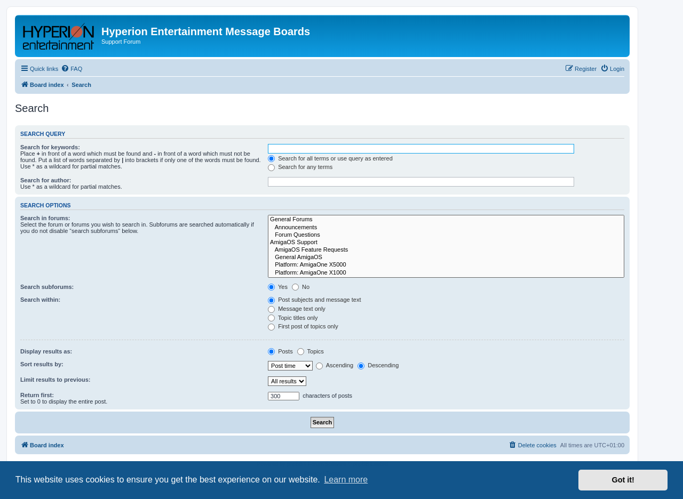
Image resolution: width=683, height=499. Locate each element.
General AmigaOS (446, 257)
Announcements (446, 227)
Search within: (40, 299)
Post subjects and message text (314, 299)
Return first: (37, 395)
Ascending (334, 365)
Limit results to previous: (55, 379)
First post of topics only (303, 326)
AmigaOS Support (446, 242)
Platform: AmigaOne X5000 (446, 265)
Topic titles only (292, 318)
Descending (378, 365)
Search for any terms (300, 167)
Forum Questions (446, 235)
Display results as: (46, 351)
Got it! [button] (623, 480)
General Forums (446, 219)
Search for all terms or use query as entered (330, 158)
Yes (278, 287)
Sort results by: (41, 364)
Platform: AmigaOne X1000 (446, 273)
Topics (310, 351)
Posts (280, 351)
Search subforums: (47, 287)
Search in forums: (45, 218)
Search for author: (45, 180)
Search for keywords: (50, 147)
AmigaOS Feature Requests (446, 250)
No (300, 287)
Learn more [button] (346, 479)
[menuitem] (71, 68)
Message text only (296, 308)
